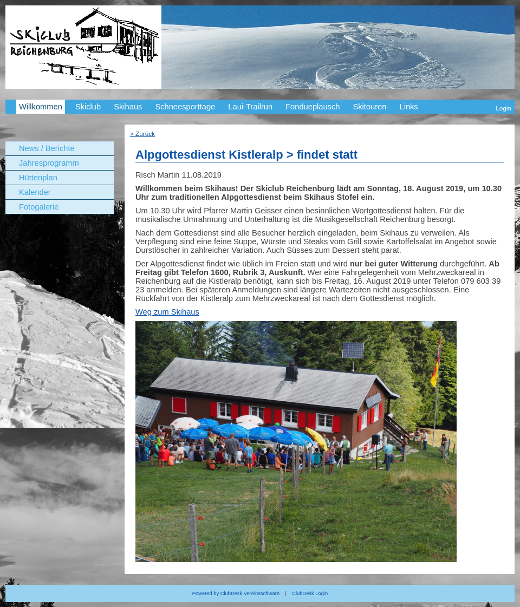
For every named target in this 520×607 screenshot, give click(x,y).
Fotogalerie (38, 207)
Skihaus (128, 106)
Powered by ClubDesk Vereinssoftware (236, 593)
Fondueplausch (312, 106)
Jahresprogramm (49, 163)
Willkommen (40, 106)
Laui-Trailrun (250, 106)
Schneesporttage (185, 106)
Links (408, 106)
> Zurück (142, 133)
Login (503, 108)
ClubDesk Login (310, 593)
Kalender (35, 192)
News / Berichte (47, 148)
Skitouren (369, 106)
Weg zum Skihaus (167, 312)
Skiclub (88, 106)
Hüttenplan (38, 177)
